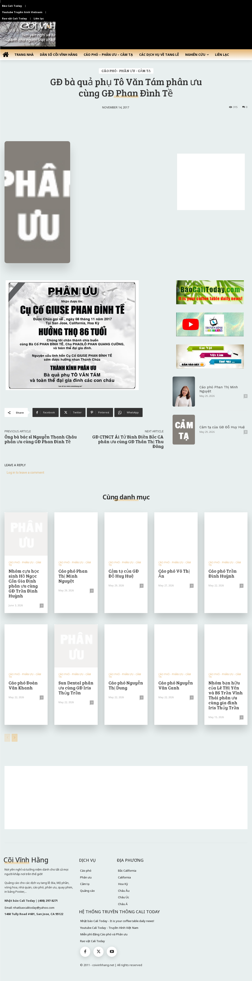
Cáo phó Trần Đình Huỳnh (222, 573)
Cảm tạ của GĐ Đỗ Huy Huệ (222, 427)
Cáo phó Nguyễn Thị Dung (126, 685)
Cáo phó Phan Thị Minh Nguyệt (73, 576)
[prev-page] (7, 738)
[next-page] (14, 738)
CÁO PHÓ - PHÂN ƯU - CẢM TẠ (126, 71)
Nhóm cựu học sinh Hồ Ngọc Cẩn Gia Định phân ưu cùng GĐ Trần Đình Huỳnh (24, 583)
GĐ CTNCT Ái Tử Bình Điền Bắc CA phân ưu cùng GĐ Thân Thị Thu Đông (128, 441)
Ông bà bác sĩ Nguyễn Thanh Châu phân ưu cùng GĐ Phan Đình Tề (41, 439)
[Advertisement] (211, 182)
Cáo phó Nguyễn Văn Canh (175, 685)
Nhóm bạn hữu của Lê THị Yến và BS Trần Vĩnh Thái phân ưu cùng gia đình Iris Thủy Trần (225, 695)
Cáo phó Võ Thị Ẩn (174, 573)
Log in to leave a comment (25, 472)
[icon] (5, 54)
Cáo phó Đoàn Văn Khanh (23, 685)
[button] (49, 27)
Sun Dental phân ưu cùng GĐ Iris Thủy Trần (75, 687)
